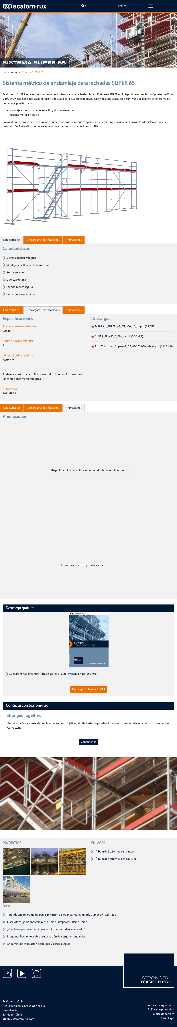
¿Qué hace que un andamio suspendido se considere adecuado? (46, 929)
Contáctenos (88, 742)
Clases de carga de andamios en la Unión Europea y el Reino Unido (47, 922)
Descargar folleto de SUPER (88, 689)
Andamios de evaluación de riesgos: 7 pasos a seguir (38, 944)
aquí (100, 565)
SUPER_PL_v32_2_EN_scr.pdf (117, 336)
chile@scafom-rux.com (18, 1019)
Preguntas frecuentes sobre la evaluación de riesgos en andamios (46, 936)
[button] (6, 40)
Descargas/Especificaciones (43, 240)
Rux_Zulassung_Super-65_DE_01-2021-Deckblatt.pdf (132, 346)
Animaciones (74, 240)
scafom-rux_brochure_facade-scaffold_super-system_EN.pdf (47, 674)
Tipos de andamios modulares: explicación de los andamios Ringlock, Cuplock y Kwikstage (61, 914)
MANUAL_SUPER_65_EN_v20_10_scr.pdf (123, 326)
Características (11, 240)
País (120, 6)
